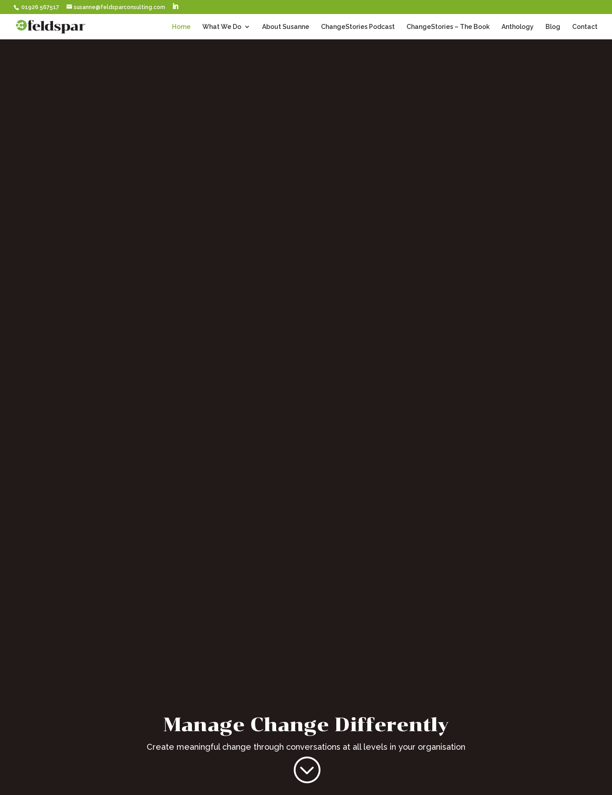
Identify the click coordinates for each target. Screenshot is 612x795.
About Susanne (285, 27)
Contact (585, 27)
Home (181, 27)
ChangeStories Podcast (358, 27)
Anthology (518, 27)
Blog (552, 27)
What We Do (221, 27)
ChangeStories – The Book (448, 27)
